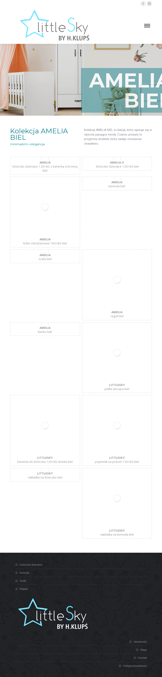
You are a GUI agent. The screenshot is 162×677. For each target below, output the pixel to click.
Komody (24, 572)
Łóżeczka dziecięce (31, 564)
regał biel (117, 314)
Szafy (23, 580)
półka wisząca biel (117, 387)
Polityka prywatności (135, 665)
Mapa (143, 649)
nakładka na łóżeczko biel (45, 475)
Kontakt (142, 657)
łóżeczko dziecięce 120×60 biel (117, 164)
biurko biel (45, 330)
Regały (24, 588)
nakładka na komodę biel (117, 532)
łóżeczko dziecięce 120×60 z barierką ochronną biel (44, 166)
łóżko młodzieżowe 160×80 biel (45, 241)
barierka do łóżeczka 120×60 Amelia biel (45, 460)
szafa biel (45, 257)
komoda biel (117, 184)
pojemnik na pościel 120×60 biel (117, 460)
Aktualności (140, 641)
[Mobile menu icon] (147, 26)
